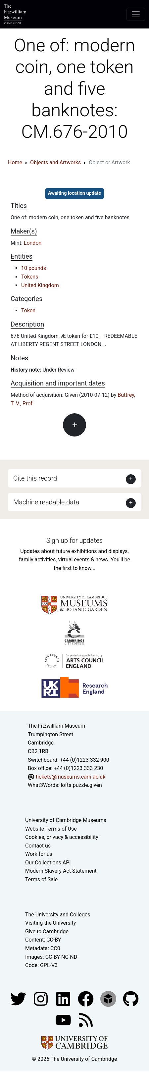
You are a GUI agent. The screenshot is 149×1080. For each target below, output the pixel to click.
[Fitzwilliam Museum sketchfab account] (109, 998)
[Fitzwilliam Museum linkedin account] (86, 998)
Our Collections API (48, 862)
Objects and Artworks (55, 162)
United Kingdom (40, 285)
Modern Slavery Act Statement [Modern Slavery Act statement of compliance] (61, 871)
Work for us (38, 854)
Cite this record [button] (35, 478)
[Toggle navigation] (135, 14)
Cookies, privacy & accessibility (61, 837)
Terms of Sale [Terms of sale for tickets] (41, 879)
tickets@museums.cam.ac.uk (70, 777)
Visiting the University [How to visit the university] (50, 923)
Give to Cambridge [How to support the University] (47, 931)
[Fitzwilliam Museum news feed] (85, 1019)
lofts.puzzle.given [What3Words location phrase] (81, 785)
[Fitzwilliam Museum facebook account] (64, 998)
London (33, 243)
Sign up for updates (74, 540)
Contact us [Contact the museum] (38, 846)
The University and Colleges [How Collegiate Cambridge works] (57, 914)
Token (28, 310)
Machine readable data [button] (46, 502)
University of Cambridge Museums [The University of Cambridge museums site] (65, 820)
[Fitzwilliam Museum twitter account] (19, 998)
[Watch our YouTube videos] (64, 1019)
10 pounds (33, 268)
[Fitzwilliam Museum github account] (130, 998)
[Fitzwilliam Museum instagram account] (41, 998)
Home (15, 162)
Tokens (29, 277)
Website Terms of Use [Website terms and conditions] (51, 829)
